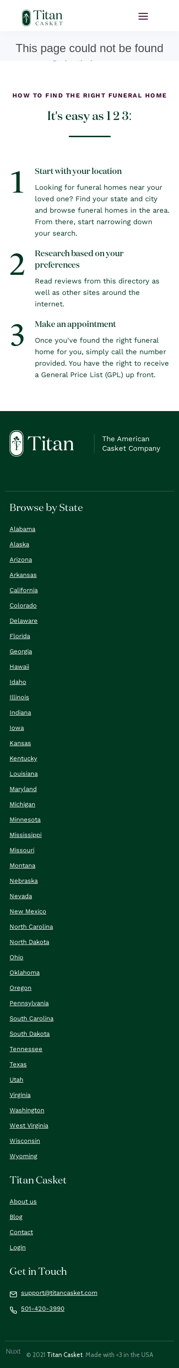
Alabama (22, 528)
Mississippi (26, 834)
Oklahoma (25, 972)
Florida (20, 636)
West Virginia (29, 1125)
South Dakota (30, 1033)
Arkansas (23, 574)
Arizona (21, 559)
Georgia (21, 651)
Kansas (20, 743)
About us (23, 1201)
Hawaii (19, 666)
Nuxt (13, 1351)
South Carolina (31, 1018)
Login (18, 1247)
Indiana (20, 712)
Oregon (21, 987)
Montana (22, 865)
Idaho (18, 681)
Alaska (19, 544)
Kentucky (23, 758)
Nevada (21, 896)
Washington (27, 1110)
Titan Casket (65, 1354)
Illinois (19, 697)
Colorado (23, 605)
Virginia (20, 1094)
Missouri (22, 850)
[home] (42, 18)
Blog (16, 1216)
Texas (18, 1064)
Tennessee (26, 1049)
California (24, 590)
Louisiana (24, 773)
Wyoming (23, 1156)
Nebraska (24, 880)
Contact (21, 1232)
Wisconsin (25, 1140)
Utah (16, 1079)
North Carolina (31, 926)
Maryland (23, 789)
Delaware (24, 620)
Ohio (16, 957)
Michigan (22, 804)
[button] (143, 16)
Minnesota (25, 819)
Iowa (17, 727)
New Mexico (28, 911)
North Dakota (29, 941)
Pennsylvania (29, 1003)
